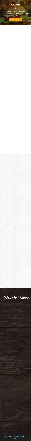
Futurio (15, 438)
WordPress (19, 436)
